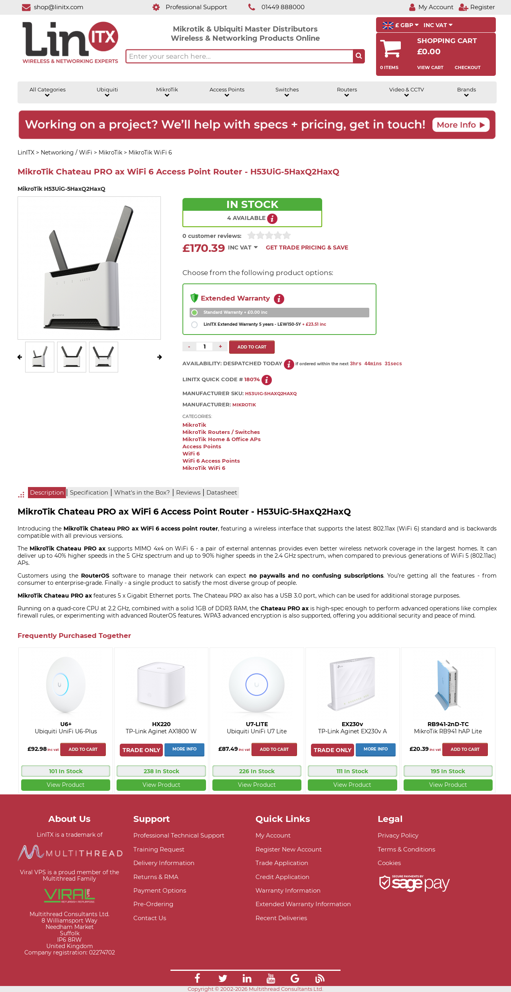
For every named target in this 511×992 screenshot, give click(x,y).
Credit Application (282, 877)
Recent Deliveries (281, 918)
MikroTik (167, 92)
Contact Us (149, 918)
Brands (466, 92)
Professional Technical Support (178, 835)
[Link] (197, 980)
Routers (347, 92)
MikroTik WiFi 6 (203, 468)
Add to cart (83, 749)
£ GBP (400, 26)
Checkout (468, 67)
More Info (184, 749)
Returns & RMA (155, 877)
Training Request (158, 849)
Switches (287, 92)
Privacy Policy (398, 835)
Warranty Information (288, 890)
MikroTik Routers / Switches (221, 432)
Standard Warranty (235, 312)
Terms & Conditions (406, 849)
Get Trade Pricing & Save (307, 247)
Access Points (227, 92)
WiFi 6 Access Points (211, 461)
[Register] (476, 7)
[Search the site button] (359, 56)
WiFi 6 (191, 454)
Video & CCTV (406, 92)
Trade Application (282, 863)
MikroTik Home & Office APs (221, 439)
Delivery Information (163, 863)
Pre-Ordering (153, 904)
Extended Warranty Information (303, 904)
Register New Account (289, 849)
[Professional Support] (185, 7)
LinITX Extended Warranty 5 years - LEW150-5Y (265, 324)
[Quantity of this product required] (204, 346)
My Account (273, 835)
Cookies (389, 863)
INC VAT (438, 25)
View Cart (430, 67)
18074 (252, 379)
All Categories (47, 92)
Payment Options (159, 890)
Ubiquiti (107, 92)
